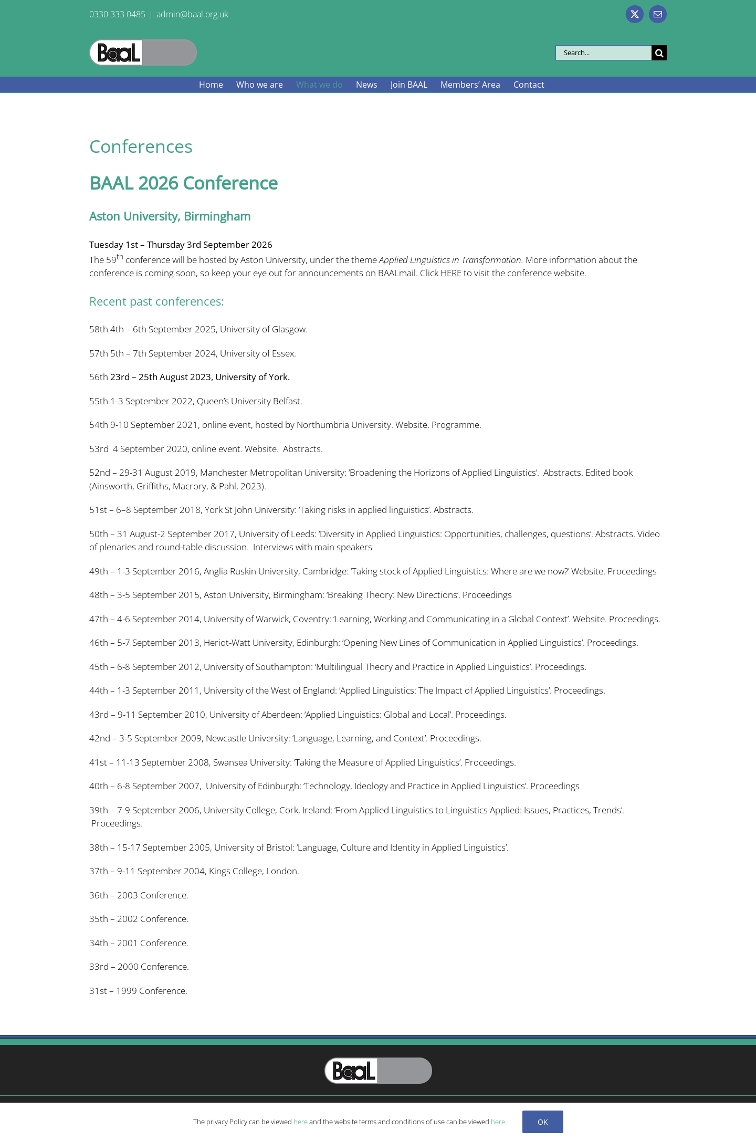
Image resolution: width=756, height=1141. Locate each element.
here (300, 1121)
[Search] (659, 52)
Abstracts (452, 510)
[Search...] (603, 52)
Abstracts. (303, 449)
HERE (450, 273)
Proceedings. (612, 642)
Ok (543, 1122)
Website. (262, 449)
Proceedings (632, 571)
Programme (455, 424)
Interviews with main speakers (312, 547)
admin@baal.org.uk (192, 14)
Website (411, 424)
